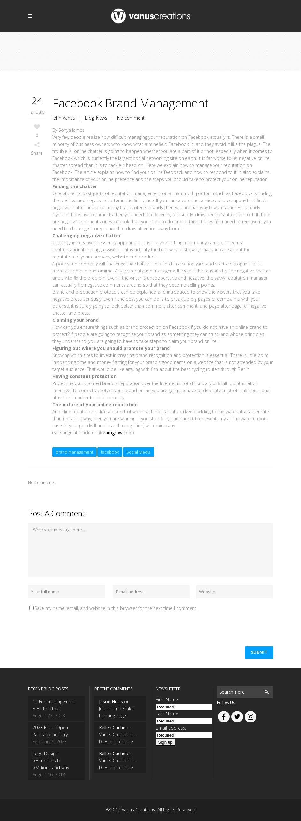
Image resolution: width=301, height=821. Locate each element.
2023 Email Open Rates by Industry (50, 731)
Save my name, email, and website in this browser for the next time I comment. (115, 608)
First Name (167, 700)
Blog (89, 118)
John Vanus (63, 118)
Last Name (167, 714)
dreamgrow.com (116, 433)
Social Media (138, 452)
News (101, 118)
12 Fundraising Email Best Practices (54, 705)
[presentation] (76, 627)
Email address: (171, 728)
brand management (74, 452)
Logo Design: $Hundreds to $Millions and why (51, 760)
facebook (110, 452)
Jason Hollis (111, 702)
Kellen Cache (112, 727)
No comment (131, 118)
